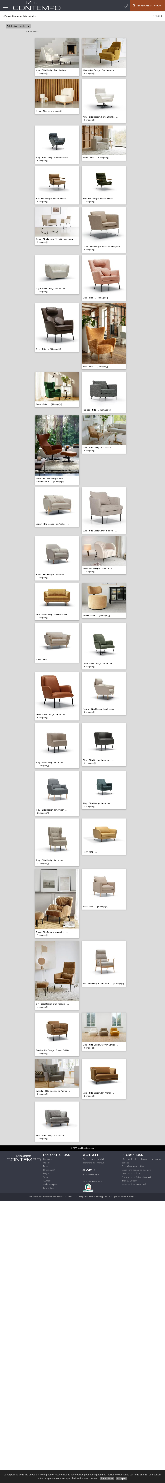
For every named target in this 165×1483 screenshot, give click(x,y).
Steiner (46, 1162)
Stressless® (49, 1170)
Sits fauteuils (29, 16)
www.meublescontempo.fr (134, 1184)
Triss (45, 1177)
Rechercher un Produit (147, 5)
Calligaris (47, 1159)
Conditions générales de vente (136, 1170)
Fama (45, 1166)
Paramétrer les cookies (133, 1166)
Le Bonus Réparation (92, 1181)
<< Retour (157, 16)
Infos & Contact (129, 1180)
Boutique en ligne (90, 1174)
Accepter (121, 1478)
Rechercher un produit (93, 1159)
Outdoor (47, 1180)
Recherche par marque (93, 1162)
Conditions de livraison (133, 1173)
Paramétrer (107, 1478)
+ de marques (50, 1184)
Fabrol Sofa (48, 1188)
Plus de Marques (13, 16)
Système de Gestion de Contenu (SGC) (66, 1196)
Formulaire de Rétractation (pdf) (137, 1177)
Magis (46, 1173)
